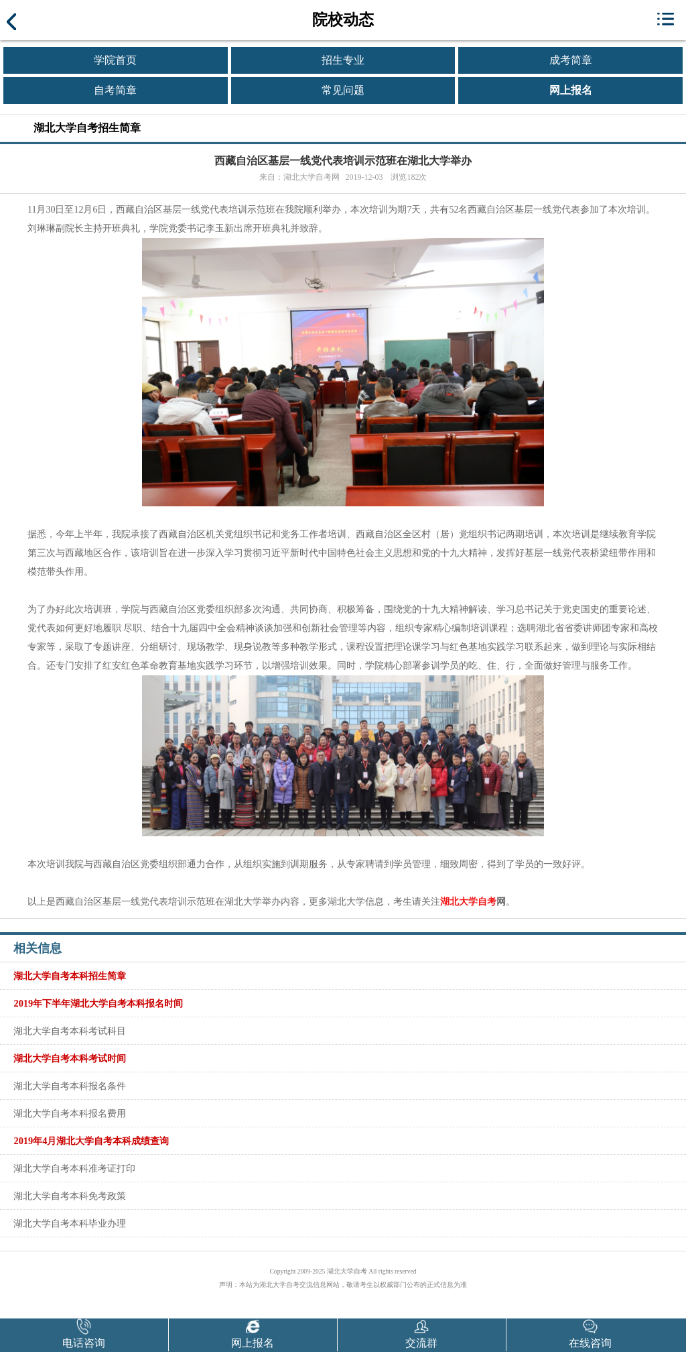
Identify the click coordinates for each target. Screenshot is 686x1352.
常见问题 (343, 90)
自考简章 (115, 90)
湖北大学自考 (468, 902)
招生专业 (343, 60)
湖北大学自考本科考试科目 (69, 1030)
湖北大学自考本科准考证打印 (74, 1168)
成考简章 (570, 60)
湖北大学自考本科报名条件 (69, 1085)
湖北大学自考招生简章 (87, 127)
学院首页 (115, 60)
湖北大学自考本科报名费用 (69, 1113)
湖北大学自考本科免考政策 (69, 1195)
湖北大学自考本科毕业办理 (69, 1223)
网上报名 (570, 90)
